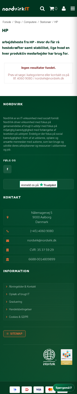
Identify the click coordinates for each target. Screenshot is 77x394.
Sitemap (16, 333)
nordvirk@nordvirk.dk (41, 240)
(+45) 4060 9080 (42, 231)
